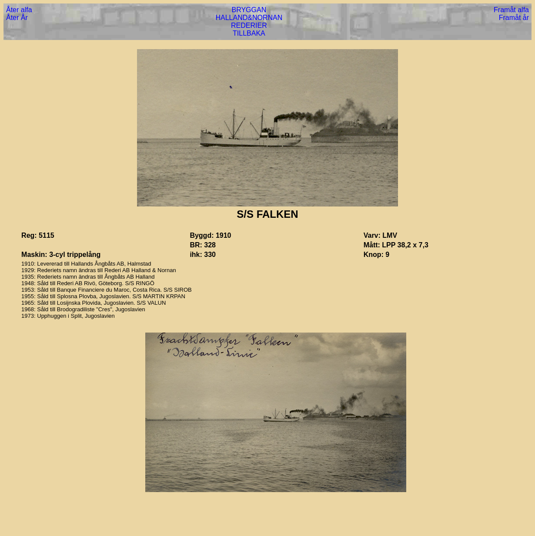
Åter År (17, 17)
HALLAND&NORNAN (248, 17)
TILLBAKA (249, 33)
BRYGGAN (249, 9)
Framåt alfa (511, 9)
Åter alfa (19, 9)
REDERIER (249, 25)
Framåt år (514, 17)
